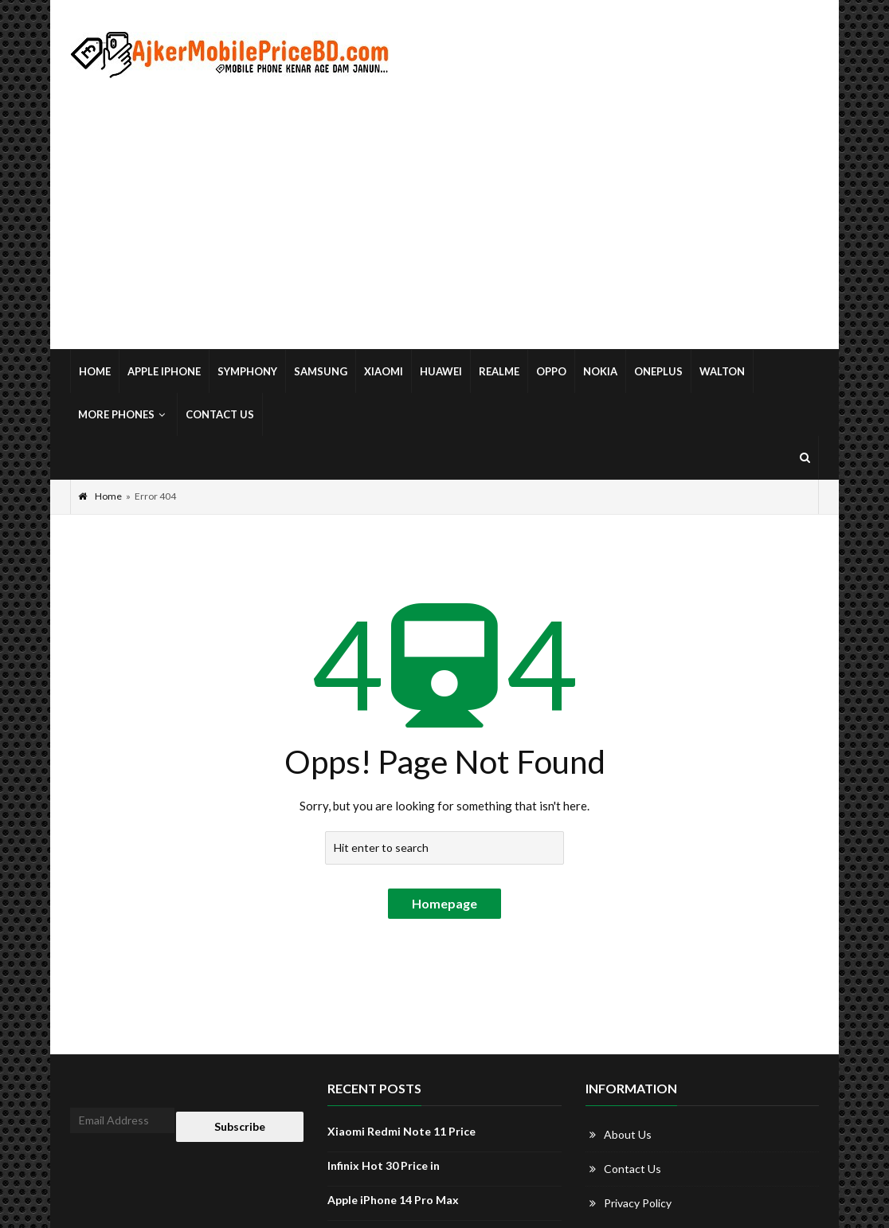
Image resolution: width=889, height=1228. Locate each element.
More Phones (123, 414)
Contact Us (220, 414)
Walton (722, 371)
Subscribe (239, 1126)
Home (95, 371)
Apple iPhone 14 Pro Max (393, 1199)
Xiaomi (383, 371)
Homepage (444, 903)
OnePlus (658, 371)
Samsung (320, 371)
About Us (628, 1134)
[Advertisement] (444, 214)
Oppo (551, 371)
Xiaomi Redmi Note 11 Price (401, 1131)
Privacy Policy (638, 1203)
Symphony (247, 371)
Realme (499, 371)
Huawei (441, 371)
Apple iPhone (164, 371)
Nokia (600, 371)
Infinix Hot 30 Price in (383, 1165)
